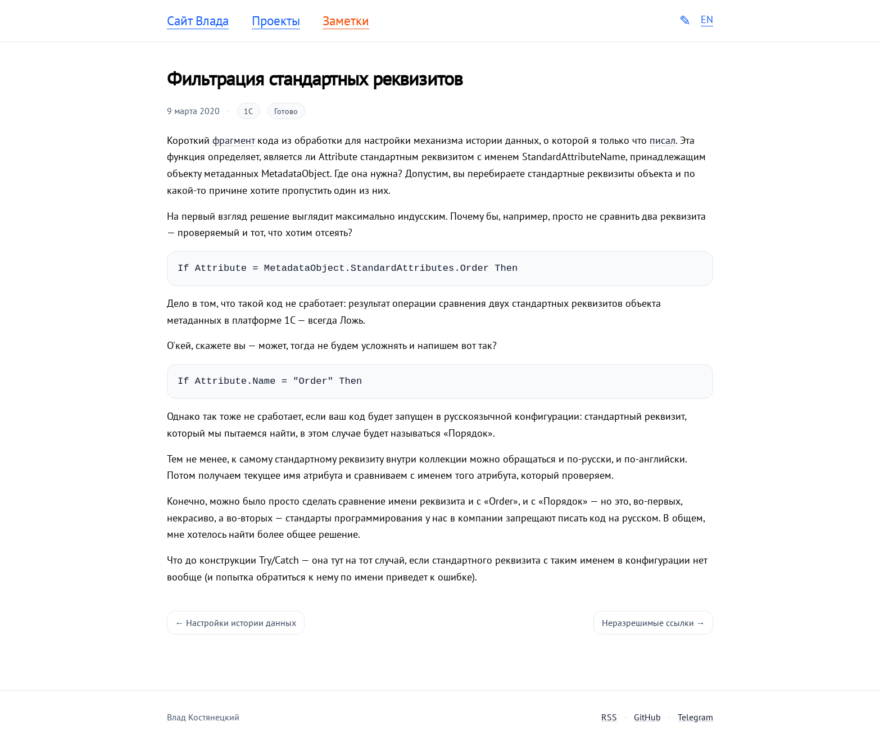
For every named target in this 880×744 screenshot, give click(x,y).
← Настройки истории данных (236, 622)
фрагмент (233, 140)
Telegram (695, 717)
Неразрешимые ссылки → (653, 622)
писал (662, 140)
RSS (609, 717)
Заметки (346, 21)
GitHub (647, 717)
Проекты (276, 21)
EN (707, 19)
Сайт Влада (198, 21)
